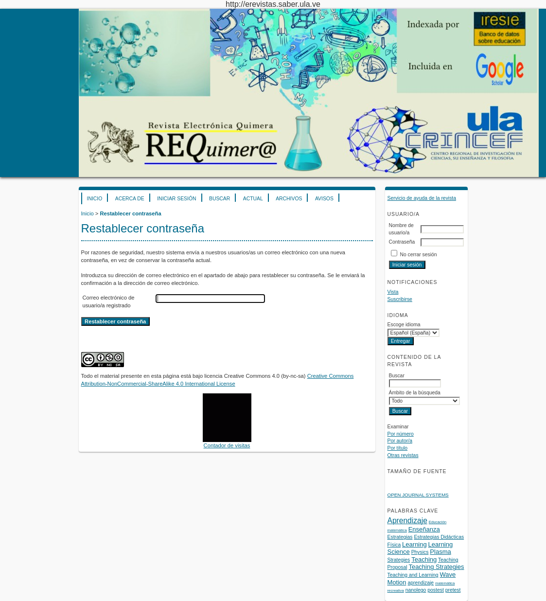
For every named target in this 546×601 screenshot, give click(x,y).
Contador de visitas (227, 445)
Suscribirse (399, 299)
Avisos (324, 198)
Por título (397, 448)
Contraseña (402, 242)
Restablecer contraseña (130, 213)
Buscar (219, 198)
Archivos (289, 198)
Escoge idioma (404, 324)
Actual (253, 198)
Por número (400, 434)
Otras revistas (403, 455)
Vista (393, 292)
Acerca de (129, 198)
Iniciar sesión (176, 198)
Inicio (95, 198)
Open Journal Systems (418, 494)
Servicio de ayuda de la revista (422, 198)
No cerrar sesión (418, 254)
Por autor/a (399, 440)
